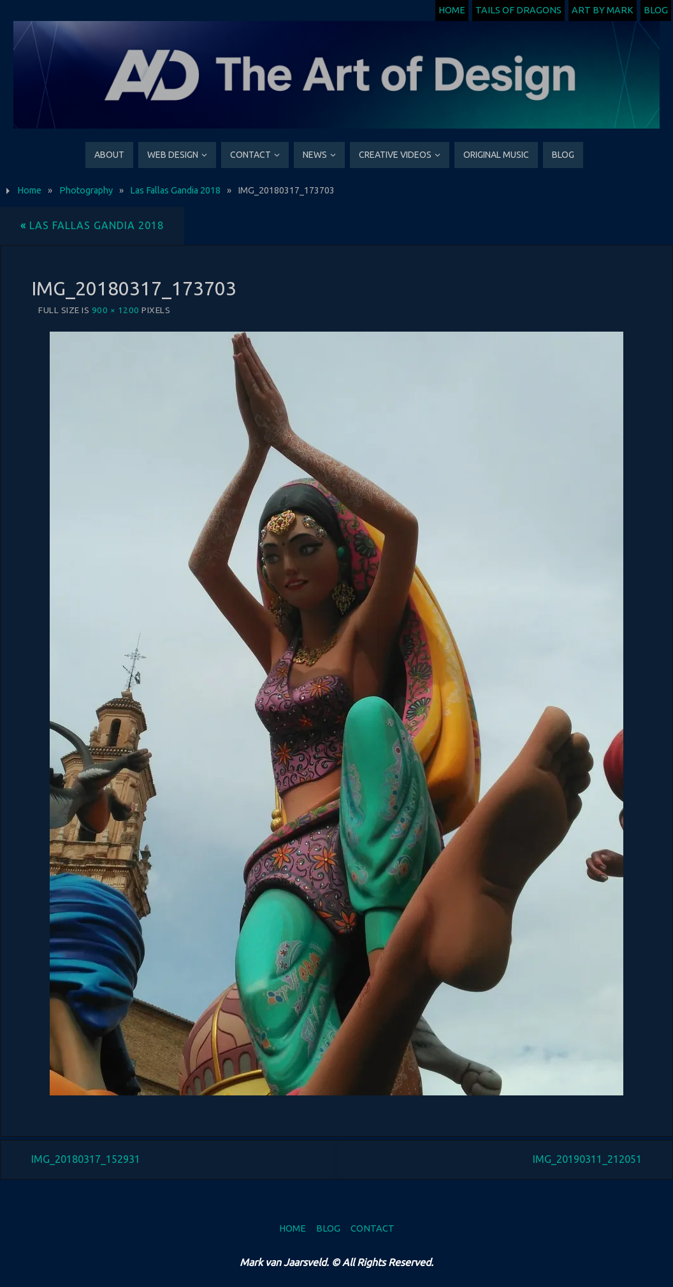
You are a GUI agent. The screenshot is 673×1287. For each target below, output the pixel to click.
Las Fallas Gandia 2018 (175, 190)
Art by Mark (602, 10)
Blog (656, 10)
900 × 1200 (116, 310)
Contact (372, 1228)
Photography (86, 190)
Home (451, 10)
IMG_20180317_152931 (85, 1159)
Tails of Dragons (518, 10)
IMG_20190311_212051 (587, 1159)
